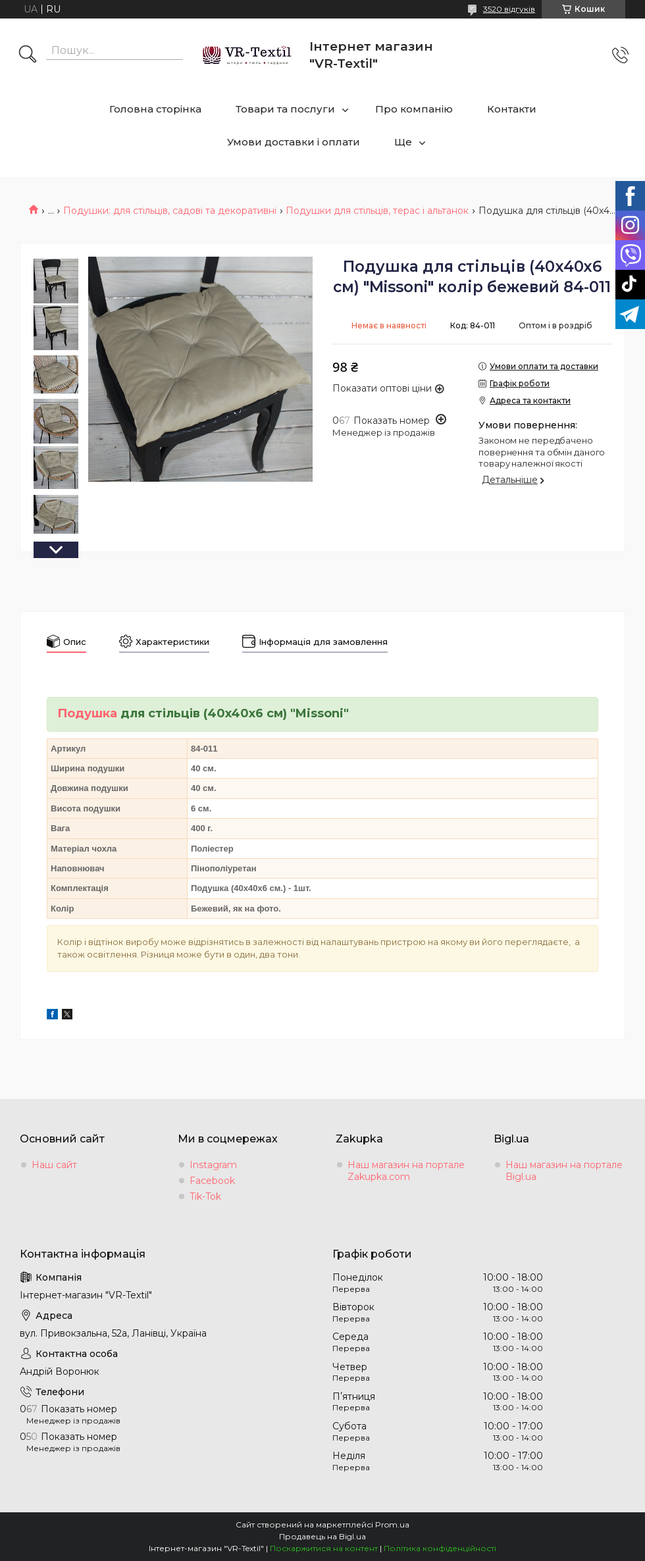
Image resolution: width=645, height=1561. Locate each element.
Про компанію (414, 109)
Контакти (511, 109)
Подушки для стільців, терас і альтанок (377, 211)
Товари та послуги (285, 109)
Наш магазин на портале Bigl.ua (564, 1171)
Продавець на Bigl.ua (322, 1536)
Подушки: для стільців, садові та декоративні (169, 211)
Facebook (212, 1181)
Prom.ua (392, 1524)
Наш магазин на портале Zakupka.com (406, 1171)
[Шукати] (27, 55)
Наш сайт (54, 1165)
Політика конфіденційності (440, 1548)
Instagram (213, 1165)
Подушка (87, 713)
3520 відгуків (509, 9)
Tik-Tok (205, 1196)
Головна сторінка (155, 109)
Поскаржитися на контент (324, 1548)
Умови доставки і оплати (293, 142)
